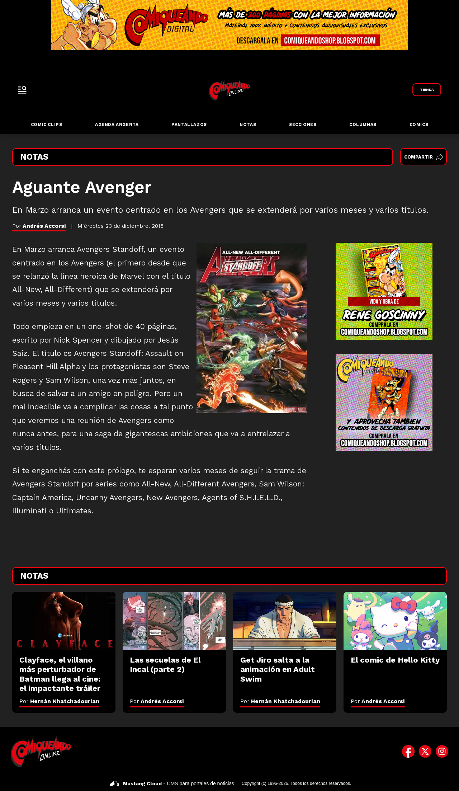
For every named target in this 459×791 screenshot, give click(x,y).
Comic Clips (46, 124)
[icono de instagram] (442, 751)
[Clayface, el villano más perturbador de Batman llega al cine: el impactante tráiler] (63, 621)
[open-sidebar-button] (22, 89)
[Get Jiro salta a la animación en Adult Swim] (284, 621)
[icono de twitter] (425, 751)
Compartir (423, 157)
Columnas (363, 124)
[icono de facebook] (408, 751)
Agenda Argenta (116, 124)
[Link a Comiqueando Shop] (426, 89)
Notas (248, 124)
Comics (419, 124)
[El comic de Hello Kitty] (395, 621)
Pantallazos (189, 124)
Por (59, 701)
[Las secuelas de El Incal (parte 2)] (174, 621)
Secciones (302, 124)
